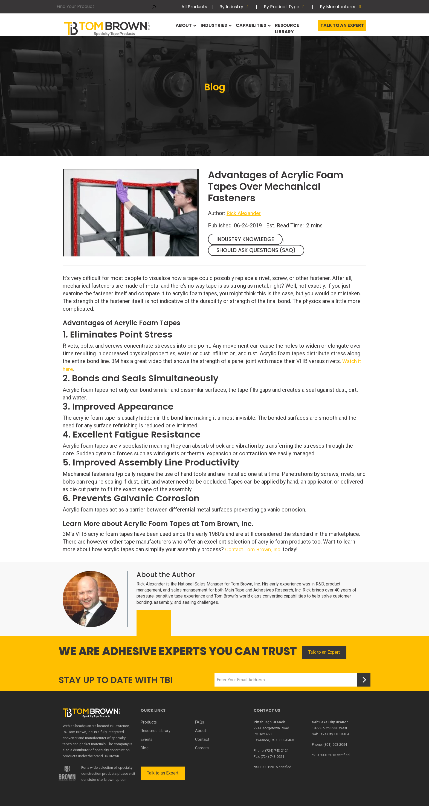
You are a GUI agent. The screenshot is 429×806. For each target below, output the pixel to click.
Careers (202, 746)
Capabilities (250, 27)
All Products (194, 7)
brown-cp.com (115, 779)
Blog (144, 746)
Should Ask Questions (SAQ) (258, 251)
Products (148, 721)
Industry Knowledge (247, 239)
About (182, 27)
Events (146, 738)
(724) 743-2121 (277, 750)
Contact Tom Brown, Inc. (255, 548)
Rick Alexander (245, 213)
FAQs (199, 721)
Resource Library (294, 27)
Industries (212, 27)
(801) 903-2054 (335, 744)
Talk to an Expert (342, 27)
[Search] (154, 6)
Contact (202, 738)
